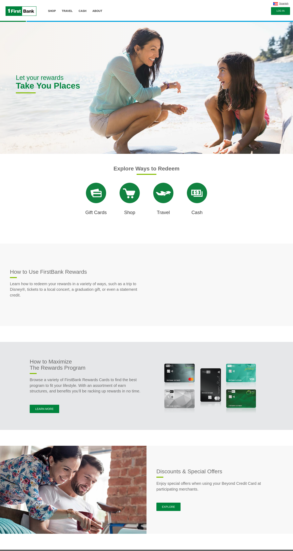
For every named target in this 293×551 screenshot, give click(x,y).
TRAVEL (67, 10)
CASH (83, 10)
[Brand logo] (20, 9)
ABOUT (97, 10)
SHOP (52, 10)
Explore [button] (168, 506)
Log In (280, 11)
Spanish (283, 3)
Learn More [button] (44, 408)
